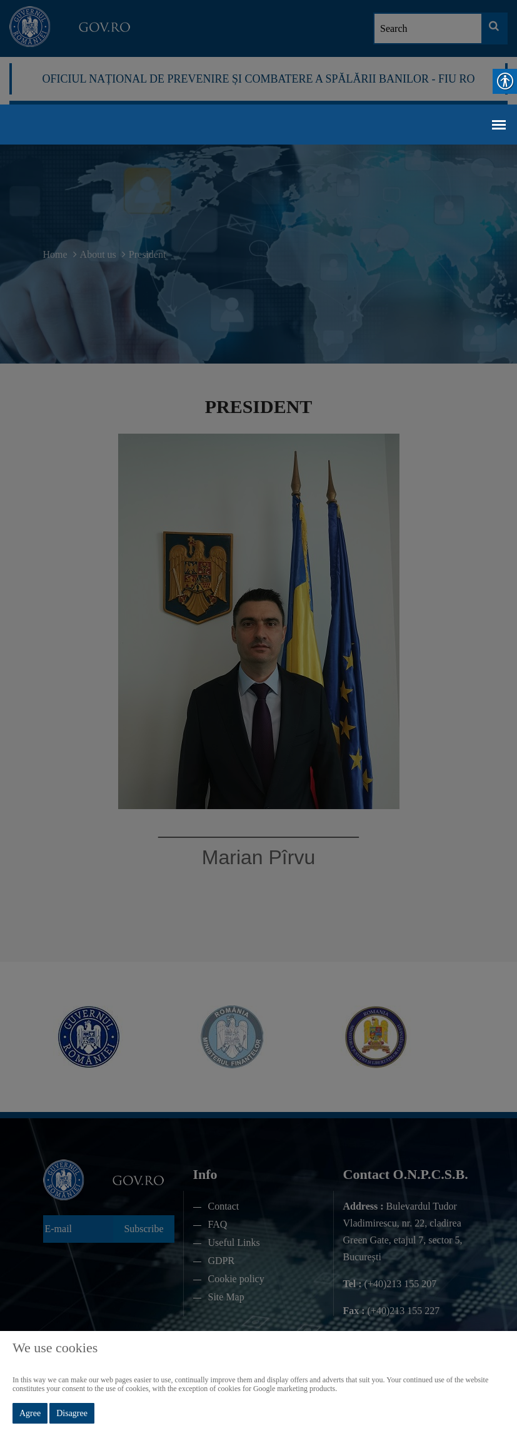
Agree (30, 1413)
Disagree (72, 1413)
